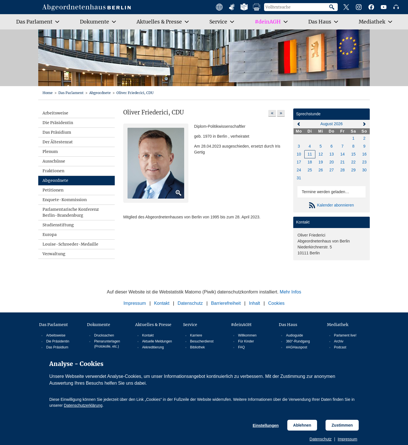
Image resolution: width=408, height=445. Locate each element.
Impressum (347, 439)
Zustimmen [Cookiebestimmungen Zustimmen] (342, 425)
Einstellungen (266, 425)
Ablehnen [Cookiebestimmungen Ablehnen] (302, 425)
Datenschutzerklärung (83, 405)
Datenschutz (321, 439)
